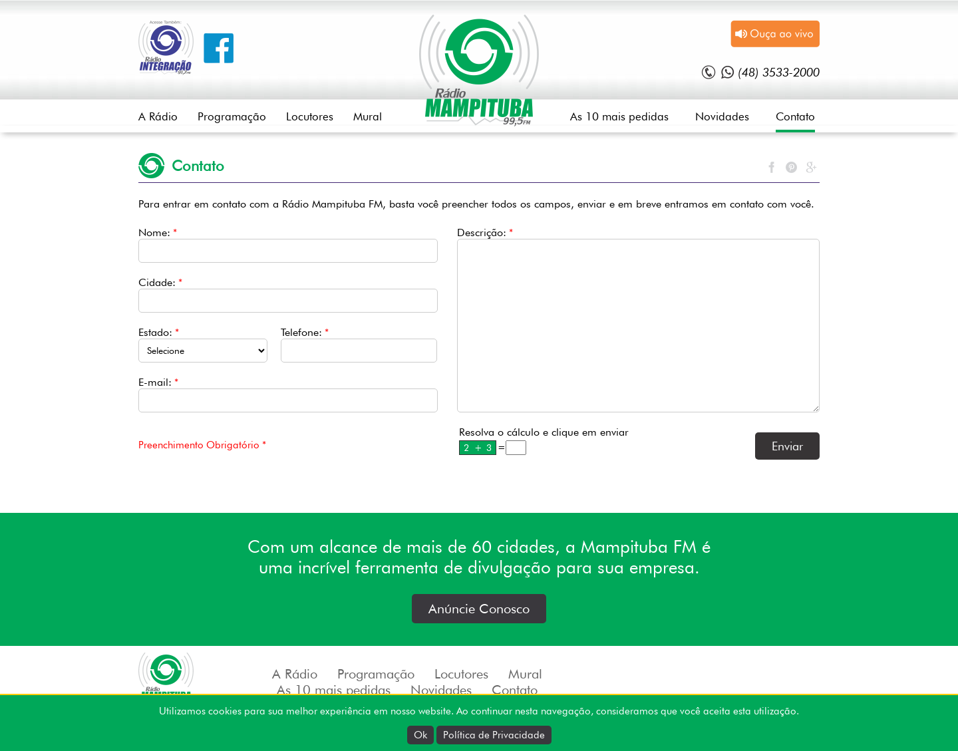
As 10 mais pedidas (619, 116)
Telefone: (305, 332)
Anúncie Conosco (479, 609)
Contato (795, 116)
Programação (232, 116)
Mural (367, 116)
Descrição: (485, 232)
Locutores (309, 116)
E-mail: (158, 382)
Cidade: (160, 282)
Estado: (158, 332)
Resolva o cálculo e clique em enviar (544, 432)
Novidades (722, 116)
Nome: (157, 232)
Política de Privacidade (494, 735)
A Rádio (158, 116)
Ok (420, 735)
